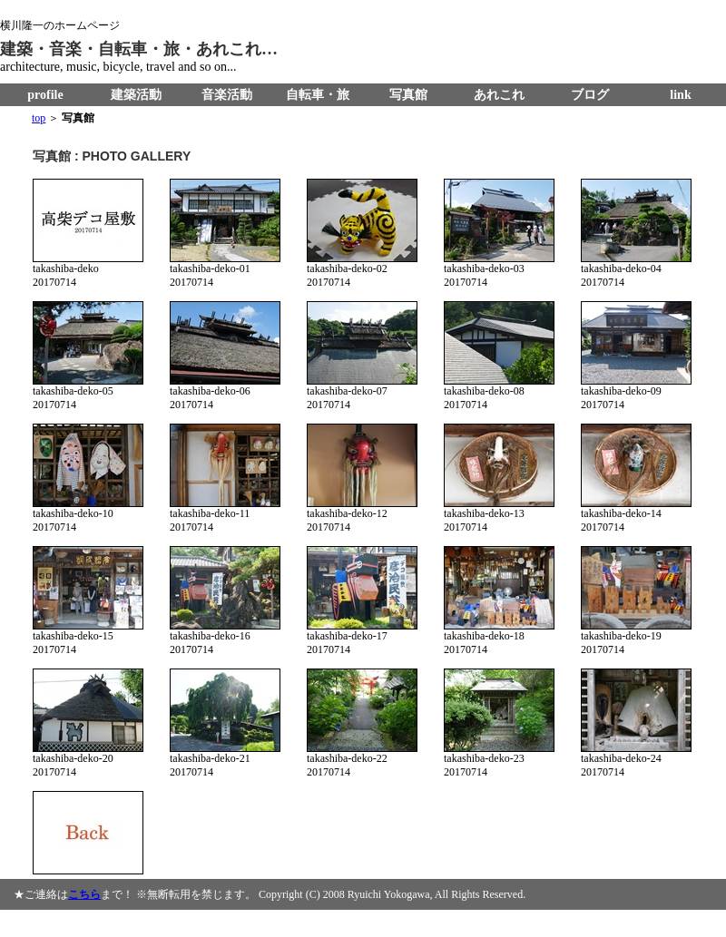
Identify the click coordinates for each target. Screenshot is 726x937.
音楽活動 (226, 95)
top (38, 118)
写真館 (408, 95)
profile (45, 95)
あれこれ (499, 95)
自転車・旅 (317, 95)
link (680, 95)
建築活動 (136, 95)
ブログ (590, 95)
